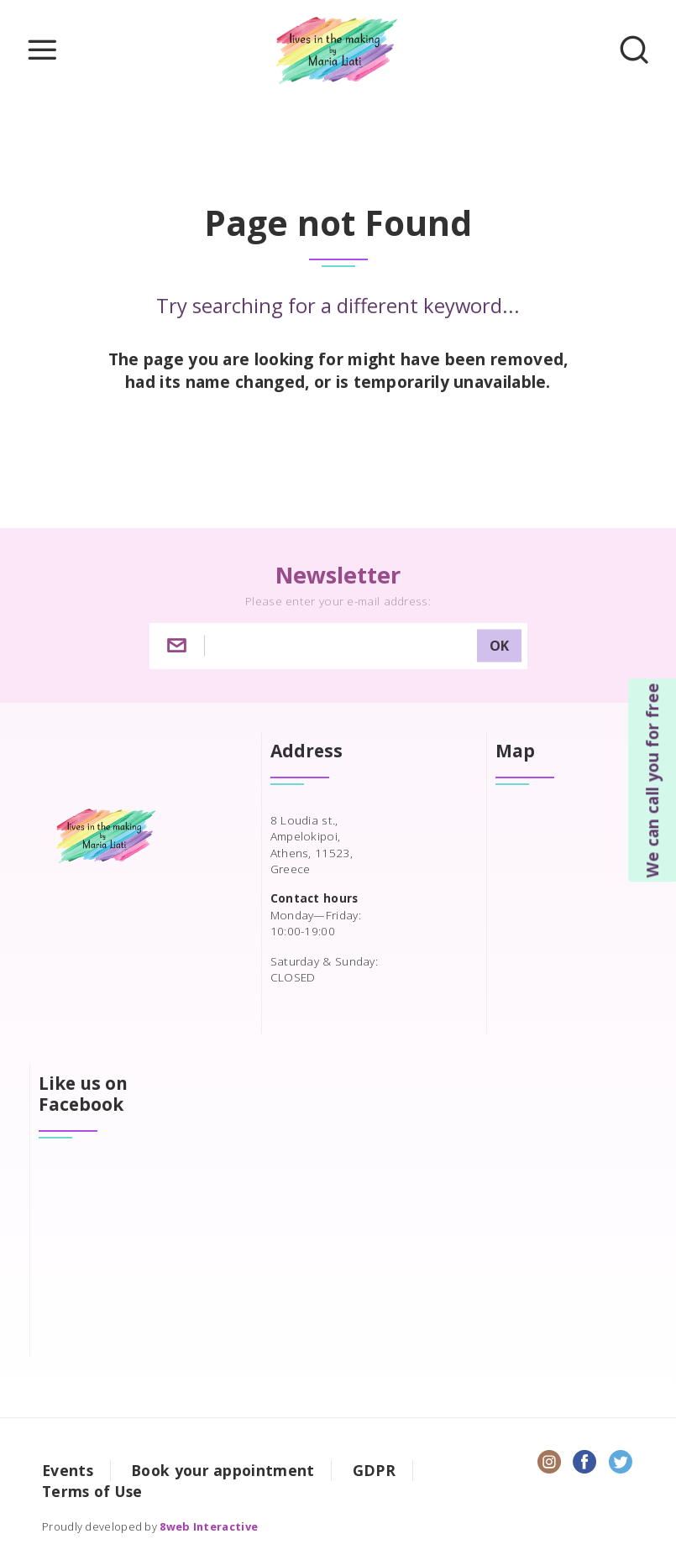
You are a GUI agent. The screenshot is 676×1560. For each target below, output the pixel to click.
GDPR (374, 1470)
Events (67, 1470)
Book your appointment (222, 1470)
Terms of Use (92, 1491)
